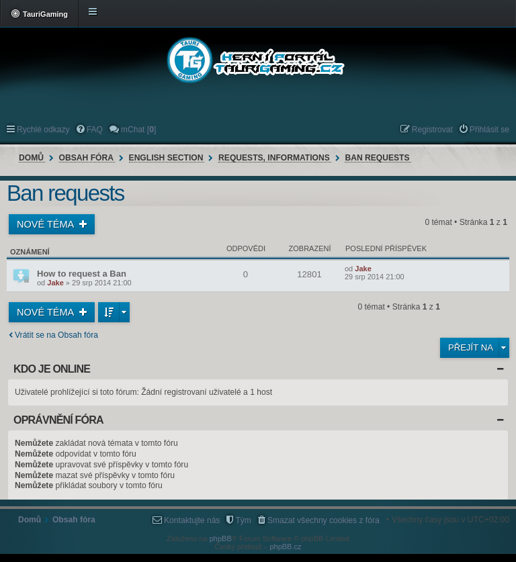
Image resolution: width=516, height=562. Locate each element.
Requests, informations (274, 157)
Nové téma (46, 224)
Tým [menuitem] (243, 520)
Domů (31, 157)
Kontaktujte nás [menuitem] (192, 520)
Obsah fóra (86, 157)
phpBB (221, 538)
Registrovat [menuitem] (432, 129)
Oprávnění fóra (58, 420)
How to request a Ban (81, 274)
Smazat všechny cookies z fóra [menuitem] (323, 520)
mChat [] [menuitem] (138, 129)
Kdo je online (51, 369)
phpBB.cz (285, 547)
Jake (55, 283)
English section (166, 157)
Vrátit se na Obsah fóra (56, 335)
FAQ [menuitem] (95, 129)
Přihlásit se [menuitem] (489, 129)
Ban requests (377, 157)
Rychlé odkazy (43, 129)
